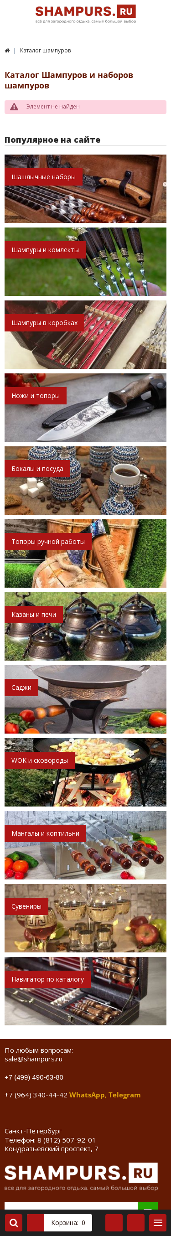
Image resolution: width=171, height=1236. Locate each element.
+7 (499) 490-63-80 (34, 1077)
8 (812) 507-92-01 (66, 1139)
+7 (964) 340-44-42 (36, 1094)
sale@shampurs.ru (33, 1058)
